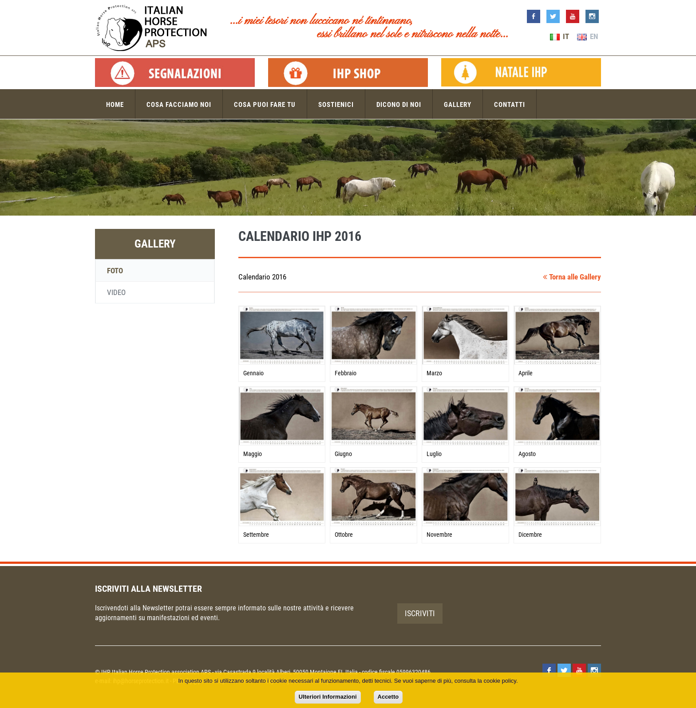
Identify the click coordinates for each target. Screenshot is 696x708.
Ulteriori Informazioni (328, 696)
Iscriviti (420, 613)
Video (116, 292)
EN (587, 36)
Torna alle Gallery (572, 276)
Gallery (457, 105)
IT (559, 36)
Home (115, 105)
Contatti (509, 105)
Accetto (388, 696)
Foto (115, 270)
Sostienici (336, 105)
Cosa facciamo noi (178, 105)
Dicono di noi (398, 105)
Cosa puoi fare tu (265, 105)
